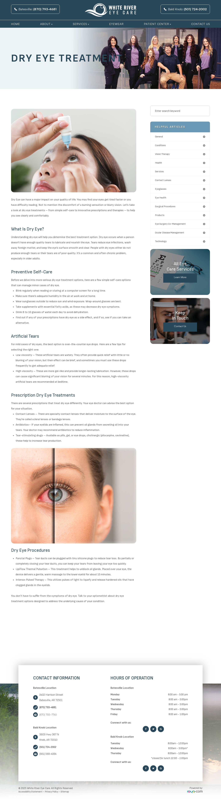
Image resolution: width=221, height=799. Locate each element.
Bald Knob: (185, 9)
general (159, 136)
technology (162, 245)
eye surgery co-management (172, 227)
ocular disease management (172, 236)
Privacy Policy (55, 791)
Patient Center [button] (157, 24)
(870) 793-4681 (47, 707)
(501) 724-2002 (47, 747)
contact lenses (164, 182)
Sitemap (70, 791)
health (159, 164)
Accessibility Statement (31, 791)
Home (15, 24)
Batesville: (35, 9)
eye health (161, 200)
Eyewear (116, 24)
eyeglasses (161, 191)
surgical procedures (166, 209)
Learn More (180, 281)
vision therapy (164, 154)
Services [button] (81, 24)
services (160, 173)
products (160, 218)
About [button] (46, 24)
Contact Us (200, 24)
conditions (161, 145)
